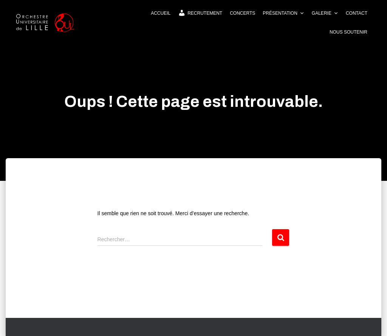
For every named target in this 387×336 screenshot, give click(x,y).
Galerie (325, 13)
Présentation (283, 13)
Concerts (242, 13)
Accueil (160, 13)
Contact (356, 13)
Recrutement (200, 13)
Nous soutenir (348, 32)
